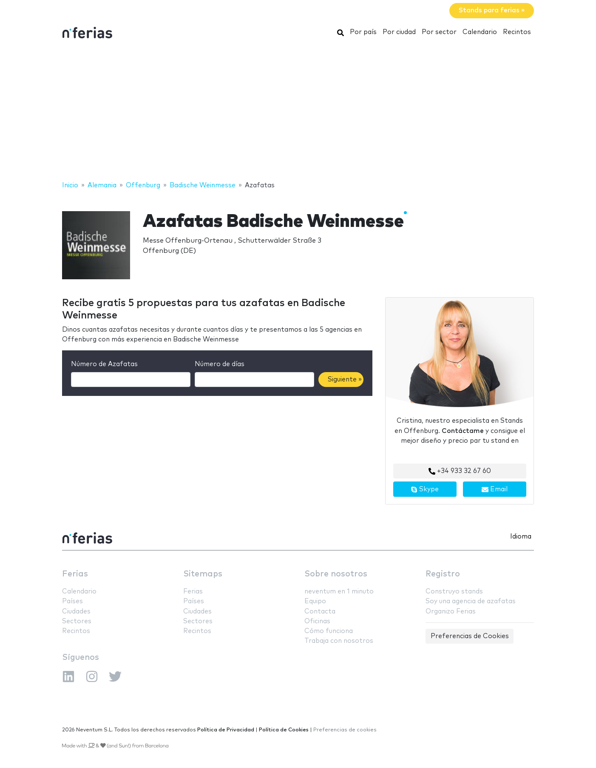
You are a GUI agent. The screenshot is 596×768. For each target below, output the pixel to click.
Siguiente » (345, 379)
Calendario (480, 32)
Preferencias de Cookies (470, 636)
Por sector (439, 32)
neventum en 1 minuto (339, 591)
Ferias (75, 574)
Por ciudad (399, 32)
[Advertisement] (298, 112)
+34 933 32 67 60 (460, 471)
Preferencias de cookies (345, 730)
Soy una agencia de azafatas (471, 601)
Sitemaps (202, 574)
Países (72, 601)
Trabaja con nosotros (338, 641)
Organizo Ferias (451, 611)
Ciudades (76, 611)
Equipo (315, 601)
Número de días (219, 364)
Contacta (319, 611)
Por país (363, 32)
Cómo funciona (328, 631)
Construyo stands (454, 591)
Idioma (520, 536)
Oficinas (317, 621)
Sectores (76, 621)
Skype (425, 489)
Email (495, 489)
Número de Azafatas (104, 364)
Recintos (517, 32)
